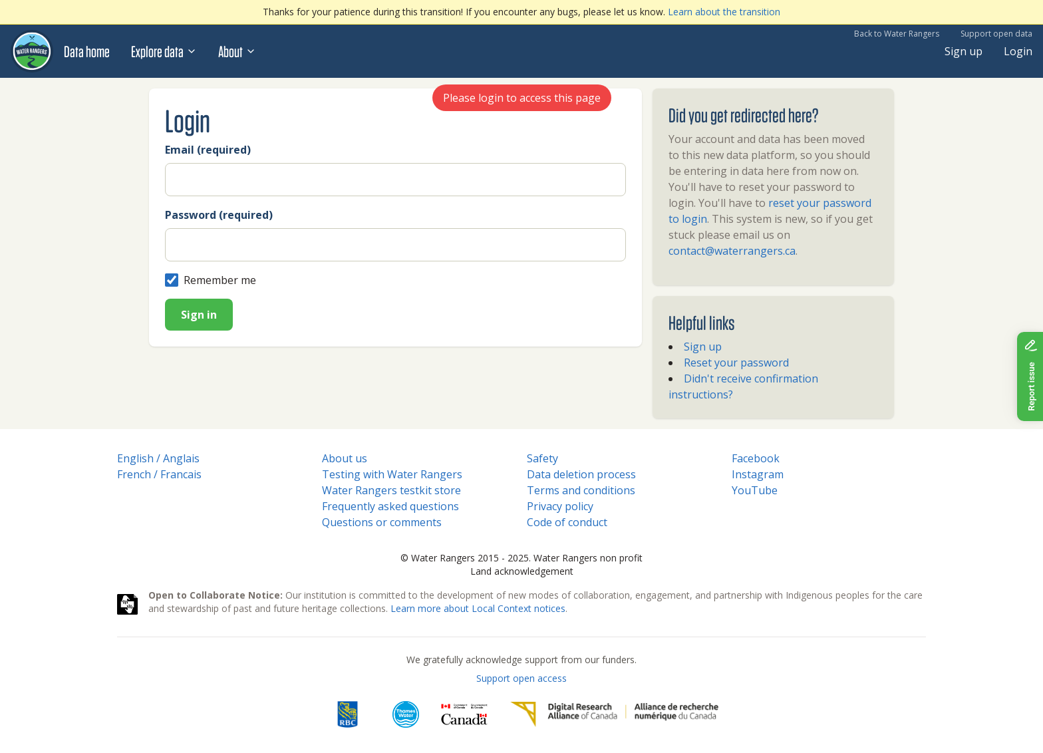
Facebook (756, 458)
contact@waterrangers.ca (732, 250)
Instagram (758, 474)
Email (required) (208, 149)
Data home (87, 51)
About (237, 51)
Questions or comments (382, 522)
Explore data (164, 51)
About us (344, 458)
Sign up (963, 51)
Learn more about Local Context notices (477, 608)
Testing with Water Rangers (392, 474)
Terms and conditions (581, 490)
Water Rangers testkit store (391, 490)
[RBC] (347, 714)
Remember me (210, 280)
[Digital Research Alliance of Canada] (614, 714)
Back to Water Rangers (896, 33)
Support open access (521, 678)
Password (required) (219, 215)
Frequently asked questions (390, 506)
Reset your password (736, 362)
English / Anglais (158, 458)
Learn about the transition (724, 11)
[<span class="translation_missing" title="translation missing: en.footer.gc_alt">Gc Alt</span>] (464, 714)
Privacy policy (560, 506)
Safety (542, 458)
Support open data (996, 33)
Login (1018, 51)
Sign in (199, 314)
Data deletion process (581, 474)
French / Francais (159, 474)
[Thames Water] (405, 714)
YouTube (755, 490)
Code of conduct (567, 522)
